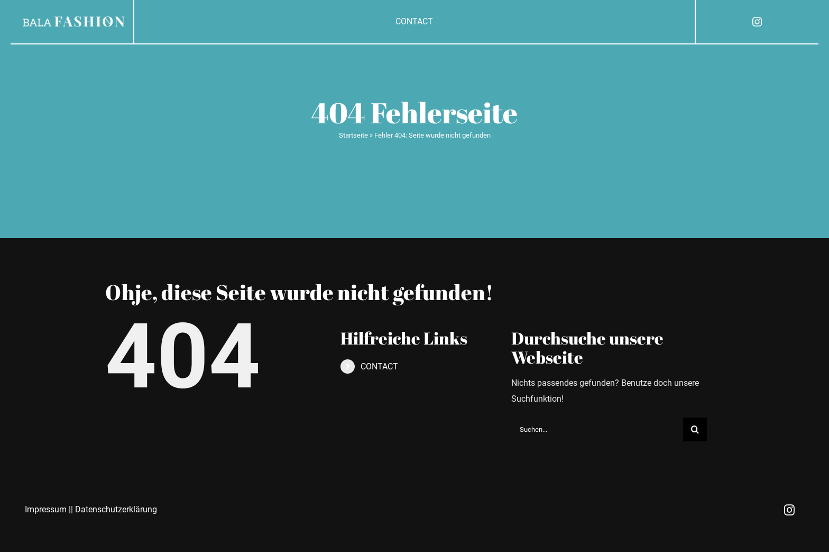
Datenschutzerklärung (116, 509)
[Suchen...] (597, 429)
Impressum (46, 509)
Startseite (353, 135)
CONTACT (379, 366)
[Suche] (695, 429)
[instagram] (757, 21)
